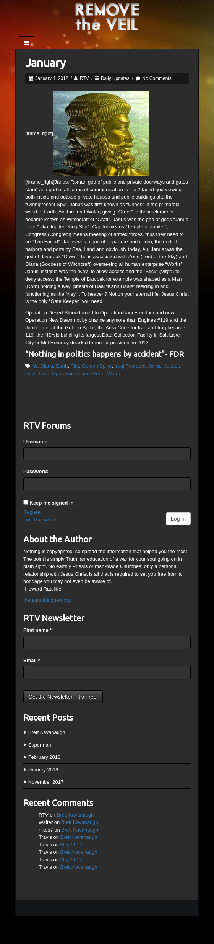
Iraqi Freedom (130, 366)
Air (34, 366)
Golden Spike (97, 366)
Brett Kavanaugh (46, 732)
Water (113, 373)
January (45, 62)
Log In (178, 519)
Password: (36, 471)
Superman (39, 745)
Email (31, 660)
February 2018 (44, 757)
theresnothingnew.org (47, 600)
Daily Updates (115, 78)
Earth (62, 366)
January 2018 (43, 770)
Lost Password (39, 519)
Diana (46, 366)
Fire (75, 366)
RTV (84, 78)
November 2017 (46, 782)
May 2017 (71, 845)
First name (37, 630)
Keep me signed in (52, 503)
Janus (155, 366)
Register (32, 512)
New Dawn (37, 373)
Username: (36, 441)
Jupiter (171, 366)
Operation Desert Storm (78, 373)
